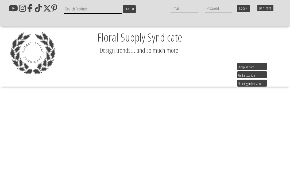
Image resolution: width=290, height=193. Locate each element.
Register (265, 8)
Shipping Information (250, 83)
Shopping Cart (246, 67)
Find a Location (246, 75)
